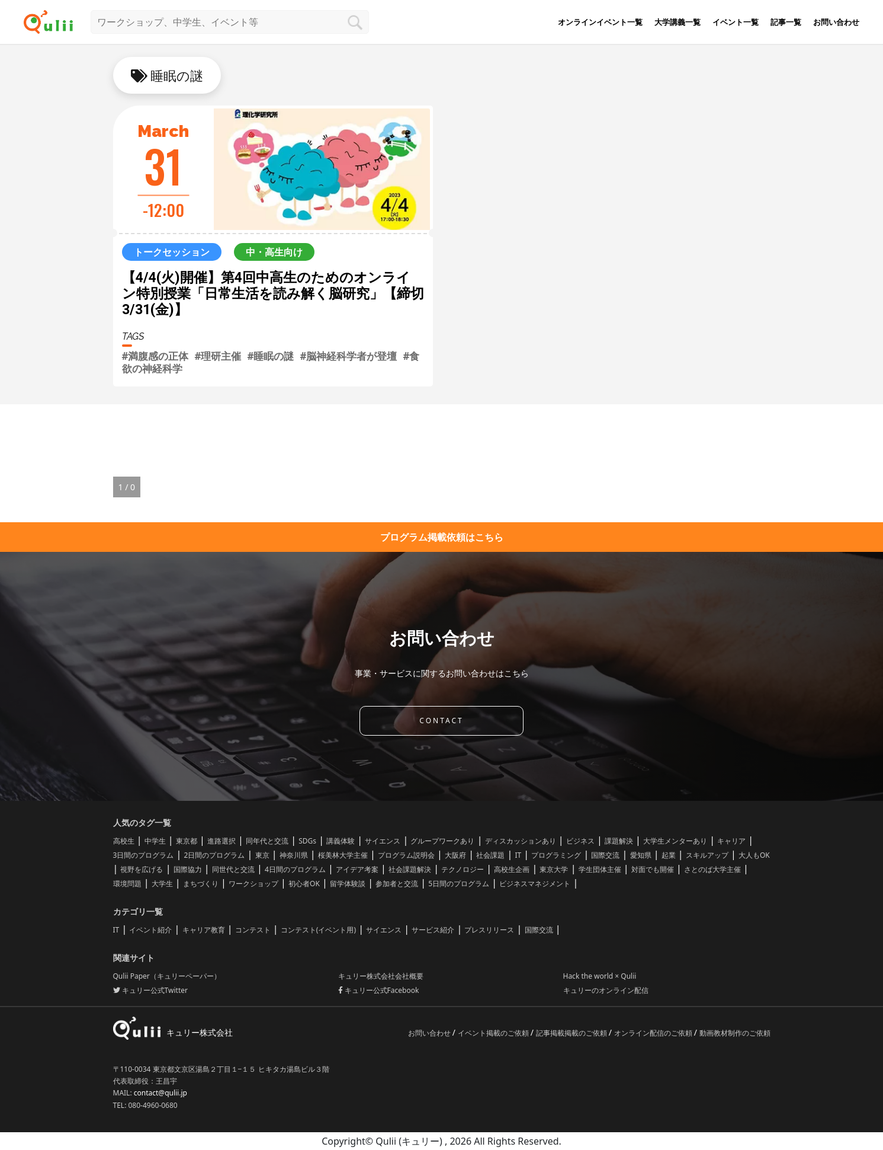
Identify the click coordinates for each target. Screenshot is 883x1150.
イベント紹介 (150, 930)
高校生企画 (511, 869)
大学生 (162, 884)
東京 (262, 855)
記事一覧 (785, 22)
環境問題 (127, 884)
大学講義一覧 (677, 22)
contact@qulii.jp (160, 1093)
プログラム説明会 (406, 855)
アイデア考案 (357, 869)
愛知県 (640, 855)
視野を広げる (141, 869)
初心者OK (304, 884)
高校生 (123, 841)
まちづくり (201, 884)
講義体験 (340, 841)
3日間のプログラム (143, 855)
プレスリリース (489, 930)
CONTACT (441, 720)
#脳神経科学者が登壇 (348, 356)
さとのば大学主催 (712, 869)
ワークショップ (253, 884)
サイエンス (382, 841)
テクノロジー (462, 869)
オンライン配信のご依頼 (654, 1033)
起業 (669, 855)
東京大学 (554, 869)
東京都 (186, 841)
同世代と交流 (233, 869)
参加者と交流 (396, 884)
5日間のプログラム (458, 884)
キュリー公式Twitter (150, 990)
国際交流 (605, 855)
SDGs (307, 841)
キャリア (731, 841)
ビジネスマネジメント (534, 884)
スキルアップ (707, 855)
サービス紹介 (433, 930)
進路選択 (221, 841)
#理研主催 (217, 356)
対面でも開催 (652, 869)
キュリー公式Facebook (378, 990)
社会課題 (490, 855)
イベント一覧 (735, 22)
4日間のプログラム (295, 869)
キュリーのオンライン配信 (605, 990)
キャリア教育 (203, 930)
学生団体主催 (600, 869)
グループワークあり (442, 841)
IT (518, 855)
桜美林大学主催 (343, 855)
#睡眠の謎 (270, 356)
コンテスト (253, 930)
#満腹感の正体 (155, 356)
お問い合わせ (836, 22)
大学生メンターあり (675, 841)
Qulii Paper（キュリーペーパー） (167, 976)
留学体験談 (347, 884)
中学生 (155, 841)
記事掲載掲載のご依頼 (572, 1033)
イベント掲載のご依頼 (494, 1033)
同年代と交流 (267, 841)
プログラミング (556, 855)
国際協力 (188, 869)
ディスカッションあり (520, 841)
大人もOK (754, 855)
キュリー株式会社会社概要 (380, 976)
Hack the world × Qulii (600, 976)
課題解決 (619, 841)
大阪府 (455, 855)
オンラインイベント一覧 (600, 22)
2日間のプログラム (214, 855)
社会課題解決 (409, 869)
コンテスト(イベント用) (318, 930)
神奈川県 (294, 855)
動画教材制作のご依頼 (734, 1033)
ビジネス (580, 841)
